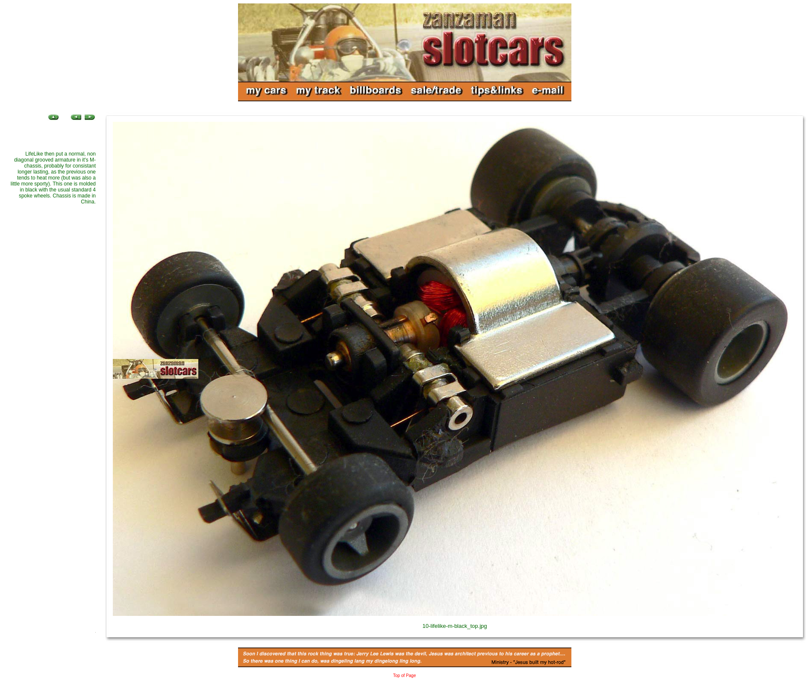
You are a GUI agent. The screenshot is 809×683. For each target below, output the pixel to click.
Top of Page (404, 675)
